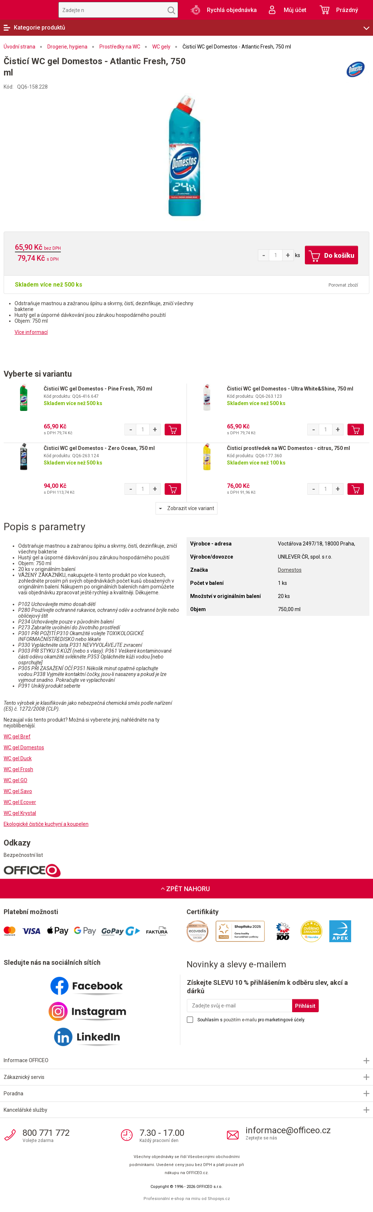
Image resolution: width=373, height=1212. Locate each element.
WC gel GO (15, 780)
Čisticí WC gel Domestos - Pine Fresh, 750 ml (98, 389)
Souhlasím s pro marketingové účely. (251, 1019)
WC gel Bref (17, 736)
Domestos (290, 570)
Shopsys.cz (219, 1198)
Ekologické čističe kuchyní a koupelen (46, 824)
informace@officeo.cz (288, 1130)
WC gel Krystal (20, 813)
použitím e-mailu (240, 1019)
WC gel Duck (18, 758)
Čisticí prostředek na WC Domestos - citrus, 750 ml (288, 448)
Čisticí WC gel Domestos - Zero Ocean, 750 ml (99, 448)
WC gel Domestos (24, 747)
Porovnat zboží (343, 285)
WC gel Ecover (20, 802)
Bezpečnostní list (23, 855)
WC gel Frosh (18, 769)
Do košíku (331, 256)
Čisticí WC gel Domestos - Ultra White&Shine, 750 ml (290, 389)
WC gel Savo (18, 791)
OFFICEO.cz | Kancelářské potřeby (25, 10)
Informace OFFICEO (26, 1060)
